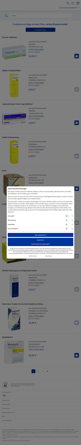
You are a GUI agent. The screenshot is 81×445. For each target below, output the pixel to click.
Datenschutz (33, 256)
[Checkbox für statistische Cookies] (67, 224)
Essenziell (11, 216)
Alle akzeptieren (40, 235)
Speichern (40, 240)
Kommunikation (13, 229)
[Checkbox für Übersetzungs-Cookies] (67, 220)
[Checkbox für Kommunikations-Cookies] (67, 228)
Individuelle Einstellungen (40, 244)
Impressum (48, 256)
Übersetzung (12, 220)
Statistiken (11, 224)
